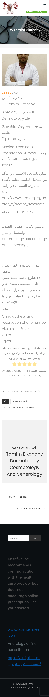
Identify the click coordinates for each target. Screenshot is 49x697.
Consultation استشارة (36, 12)
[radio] (14, 365)
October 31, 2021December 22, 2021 (20, 391)
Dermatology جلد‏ (20, 401)
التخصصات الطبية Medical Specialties (19, 407)
